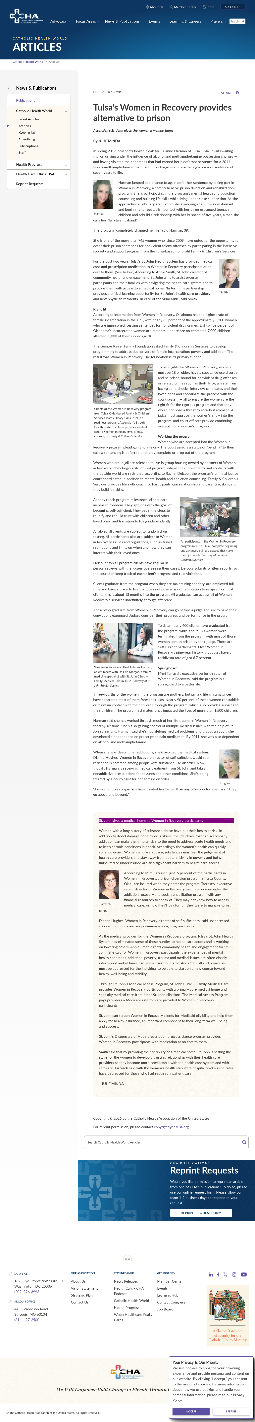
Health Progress (29, 164)
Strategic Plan (82, 1295)
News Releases (126, 1281)
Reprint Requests (29, 183)
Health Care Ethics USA (35, 174)
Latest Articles (29, 119)
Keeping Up (27, 132)
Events (162, 1288)
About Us (78, 1281)
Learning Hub (167, 1295)
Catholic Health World (28, 62)
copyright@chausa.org (171, 1126)
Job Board (165, 1309)
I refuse (231, 1411)
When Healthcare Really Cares (133, 1317)
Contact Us (79, 1302)
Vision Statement (84, 1288)
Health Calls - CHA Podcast (129, 1291)
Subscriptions (28, 146)
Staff (22, 152)
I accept (191, 1411)
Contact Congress (171, 1302)
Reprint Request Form (201, 1212)
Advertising (27, 139)
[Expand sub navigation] (66, 112)
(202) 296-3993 (26, 1291)
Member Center (170, 1281)
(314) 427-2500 (26, 1319)
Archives (25, 126)
